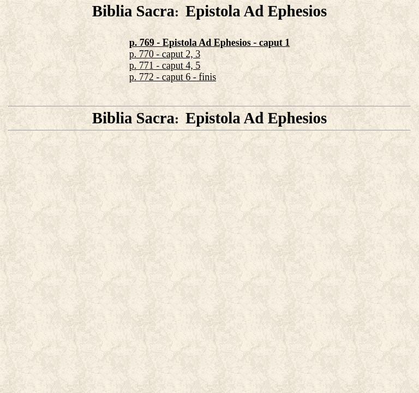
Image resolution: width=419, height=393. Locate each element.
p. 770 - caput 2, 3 (164, 54)
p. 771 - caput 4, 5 (164, 65)
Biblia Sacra (133, 11)
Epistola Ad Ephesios (256, 11)
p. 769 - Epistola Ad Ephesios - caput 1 (209, 42)
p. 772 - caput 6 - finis (172, 77)
